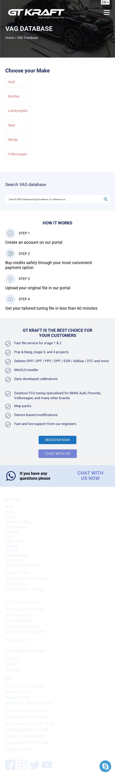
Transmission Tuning (24, 589)
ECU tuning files (19, 615)
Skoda (13, 140)
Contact (12, 658)
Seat (11, 125)
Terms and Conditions (25, 686)
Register (12, 669)
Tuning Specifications (24, 609)
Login (10, 664)
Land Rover (15, 541)
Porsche (12, 531)
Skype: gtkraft (17, 639)
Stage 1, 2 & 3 (17, 572)
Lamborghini (17, 111)
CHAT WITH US (57, 453)
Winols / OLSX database (27, 578)
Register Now (57, 440)
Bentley (14, 96)
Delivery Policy (18, 691)
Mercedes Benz (19, 522)
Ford (9, 536)
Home (9, 38)
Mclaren (12, 550)
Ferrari (11, 517)
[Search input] (55, 199)
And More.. (15, 560)
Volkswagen (17, 154)
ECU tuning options (22, 626)
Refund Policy (17, 697)
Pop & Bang (15, 584)
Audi (11, 82)
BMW (10, 512)
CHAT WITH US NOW (90, 475)
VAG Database (18, 620)
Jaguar (11, 546)
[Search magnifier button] (105, 199)
